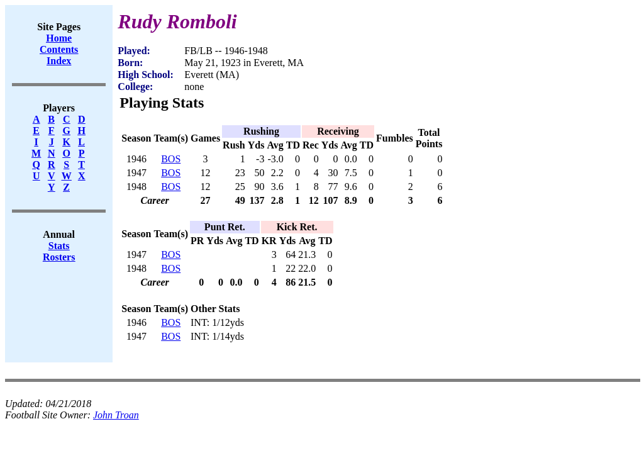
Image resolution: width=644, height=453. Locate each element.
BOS (170, 159)
